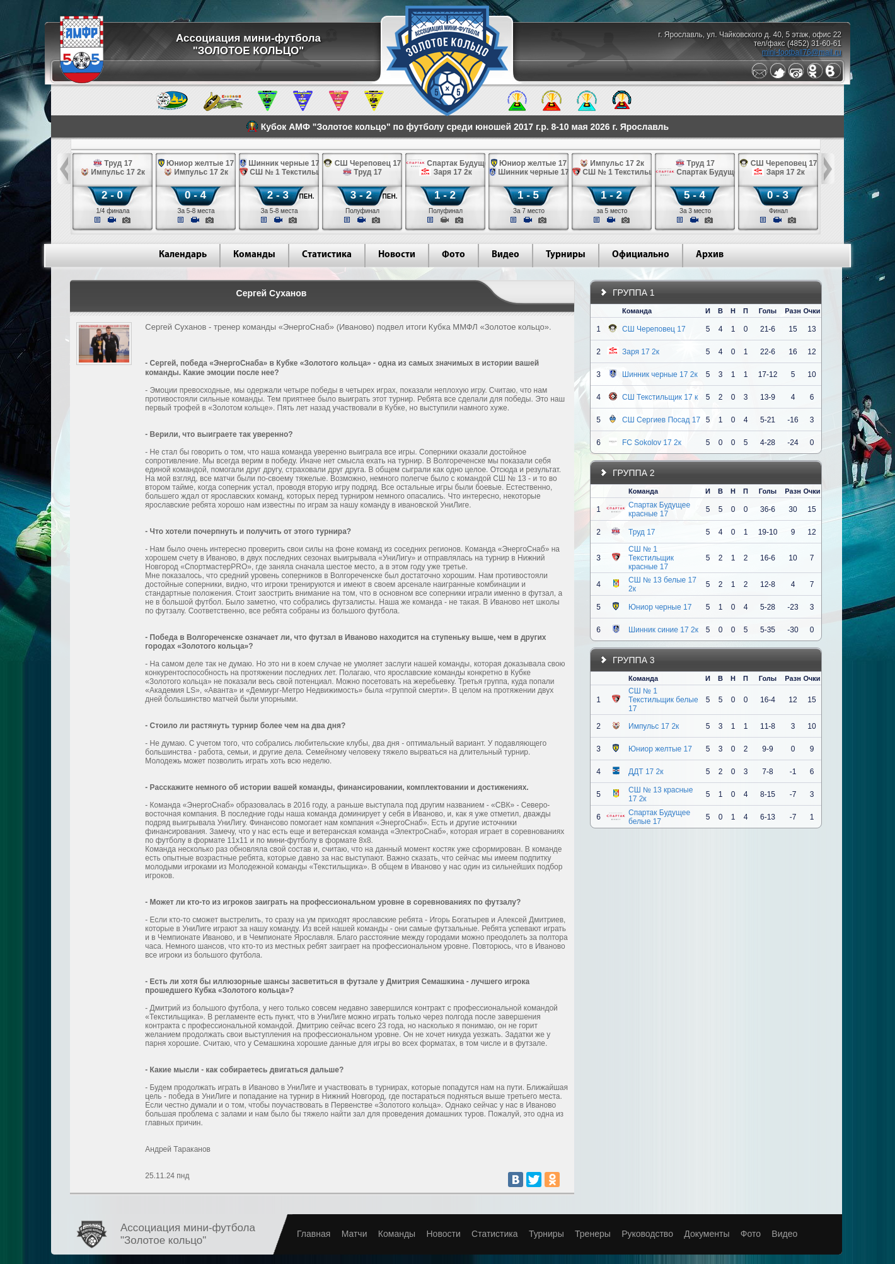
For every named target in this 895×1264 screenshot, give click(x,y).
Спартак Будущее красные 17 (659, 509)
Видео (505, 255)
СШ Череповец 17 (654, 329)
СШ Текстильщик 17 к (660, 397)
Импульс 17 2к (653, 726)
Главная (313, 1234)
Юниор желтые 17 (660, 749)
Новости (396, 255)
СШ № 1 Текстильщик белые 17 (663, 700)
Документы (706, 1234)
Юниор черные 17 (659, 607)
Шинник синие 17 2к (663, 629)
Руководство (647, 1234)
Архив (710, 255)
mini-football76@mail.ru (801, 52)
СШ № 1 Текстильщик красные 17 (651, 558)
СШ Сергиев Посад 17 (661, 419)
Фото (453, 255)
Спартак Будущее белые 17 (659, 817)
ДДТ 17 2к (646, 771)
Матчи (354, 1234)
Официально (640, 255)
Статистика (327, 255)
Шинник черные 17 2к (660, 374)
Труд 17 (641, 532)
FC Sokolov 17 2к (651, 442)
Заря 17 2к (640, 351)
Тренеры (593, 1234)
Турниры (566, 255)
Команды (254, 255)
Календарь (183, 255)
